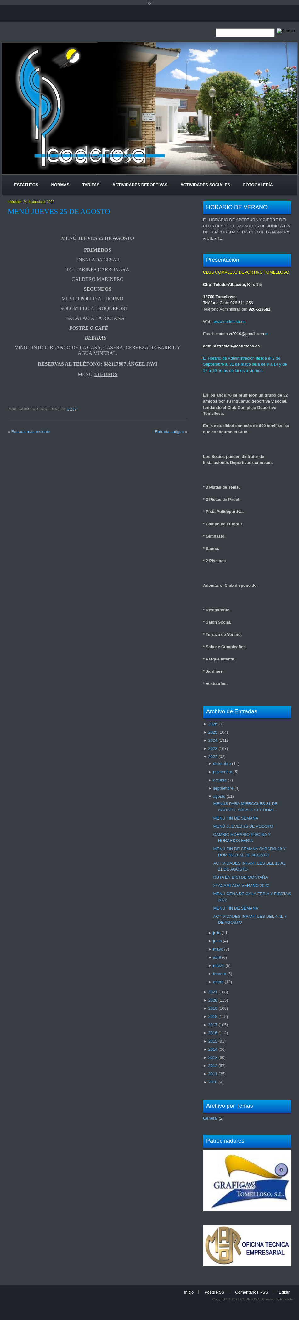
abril (217, 957)
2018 (212, 1016)
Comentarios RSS (251, 1292)
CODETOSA (249, 1299)
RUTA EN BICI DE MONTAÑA (240, 877)
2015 (212, 1041)
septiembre (223, 788)
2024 (212, 740)
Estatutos (26, 184)
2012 (212, 1065)
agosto (219, 796)
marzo (218, 965)
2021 (212, 992)
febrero (219, 973)
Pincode (286, 1299)
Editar (284, 1292)
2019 (212, 1008)
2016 (212, 1033)
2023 (212, 748)
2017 (212, 1024)
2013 (212, 1057)
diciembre (222, 763)
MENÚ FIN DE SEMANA (235, 818)
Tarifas (90, 184)
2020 (212, 1000)
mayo (218, 949)
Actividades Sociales (205, 184)
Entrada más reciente (30, 431)
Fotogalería (258, 184)
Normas (60, 184)
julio (216, 932)
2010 (212, 1082)
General (210, 1118)
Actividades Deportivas (139, 184)
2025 (212, 732)
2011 (212, 1073)
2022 (212, 756)
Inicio (189, 1292)
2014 (212, 1049)
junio (217, 941)
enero (218, 982)
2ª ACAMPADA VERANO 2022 (241, 885)
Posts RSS (214, 1292)
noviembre (222, 771)
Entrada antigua (169, 431)
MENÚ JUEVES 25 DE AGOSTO (59, 211)
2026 (212, 724)
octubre (220, 780)
